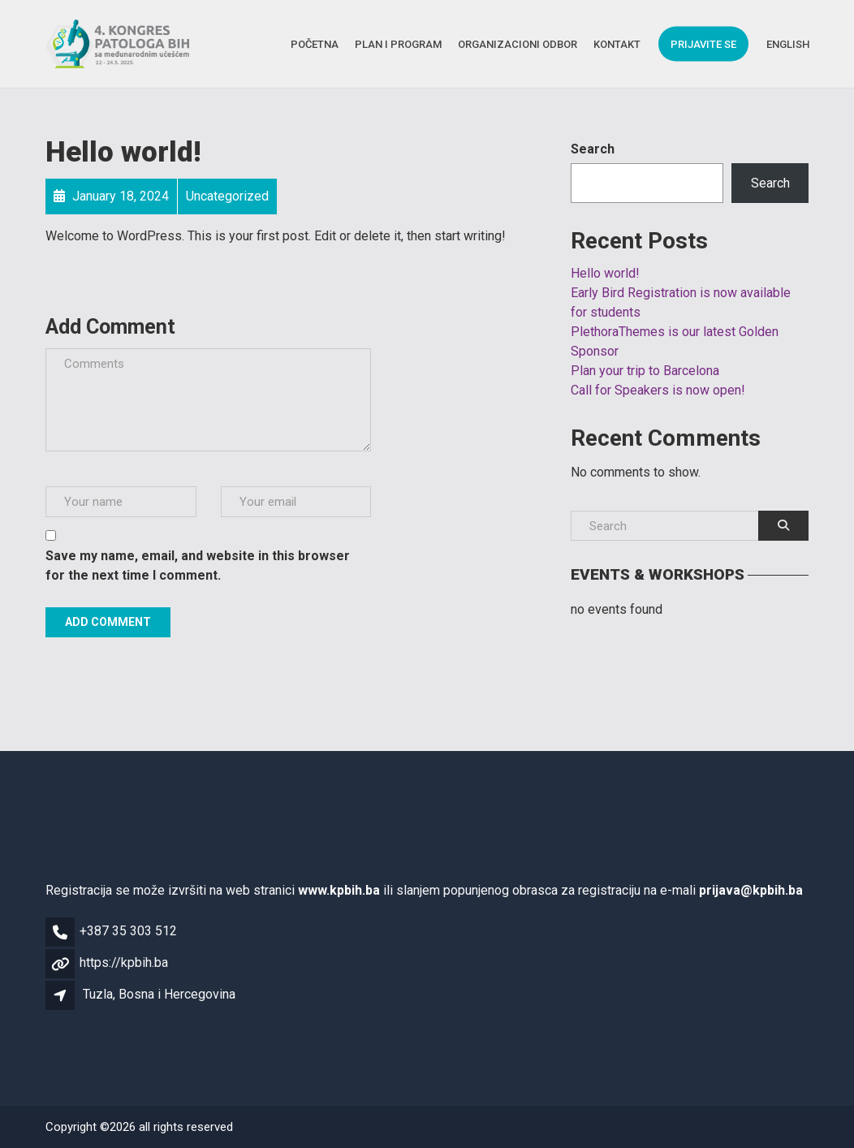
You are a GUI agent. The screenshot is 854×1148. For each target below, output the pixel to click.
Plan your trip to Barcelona (645, 370)
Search (593, 149)
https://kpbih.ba (124, 962)
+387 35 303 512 (128, 931)
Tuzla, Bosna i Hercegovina (159, 994)
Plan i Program (398, 43)
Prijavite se (703, 43)
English (787, 43)
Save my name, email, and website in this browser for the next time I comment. (197, 565)
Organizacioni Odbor (517, 43)
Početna (315, 43)
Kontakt (616, 43)
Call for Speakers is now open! (658, 390)
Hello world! (605, 273)
